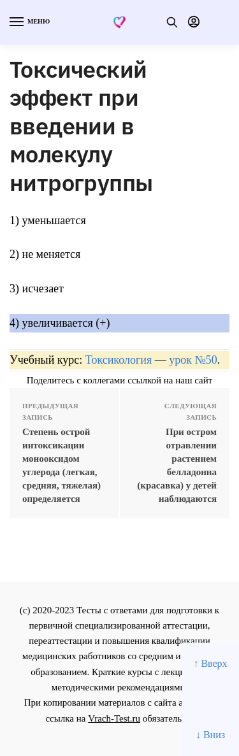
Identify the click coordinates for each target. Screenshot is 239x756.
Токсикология (118, 359)
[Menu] (29, 22)
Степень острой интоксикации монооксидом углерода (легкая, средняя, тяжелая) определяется (61, 465)
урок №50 (193, 359)
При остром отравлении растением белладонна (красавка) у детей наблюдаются (177, 465)
